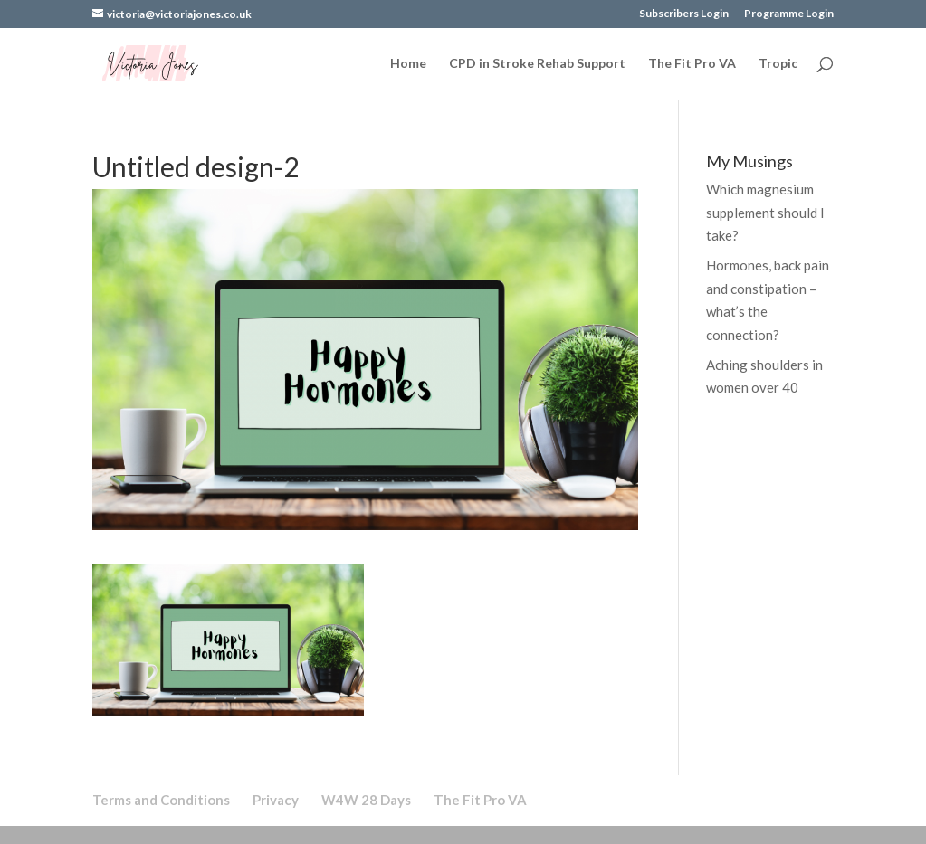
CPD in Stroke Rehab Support (537, 64)
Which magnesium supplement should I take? (765, 212)
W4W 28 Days (366, 800)
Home (408, 64)
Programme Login (789, 14)
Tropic (778, 64)
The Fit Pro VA (692, 64)
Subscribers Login (684, 14)
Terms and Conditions (161, 800)
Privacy (276, 800)
